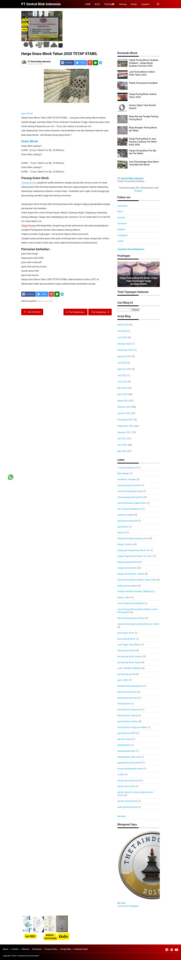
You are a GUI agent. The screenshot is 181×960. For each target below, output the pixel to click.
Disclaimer (37, 949)
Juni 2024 (122, 337)
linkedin (121, 229)
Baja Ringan (123, 473)
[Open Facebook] (167, 949)
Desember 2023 (125, 350)
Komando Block (33, 956)
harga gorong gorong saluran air (133, 550)
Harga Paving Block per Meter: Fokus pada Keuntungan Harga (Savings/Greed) (139, 281)
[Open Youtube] (176, 949)
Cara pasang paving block (130, 497)
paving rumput (124, 739)
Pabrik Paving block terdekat (143, 83)
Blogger (138, 190)
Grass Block (29, 141)
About (5, 949)
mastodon (122, 205)
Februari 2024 (124, 343)
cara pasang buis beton (129, 485)
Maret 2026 (123, 324)
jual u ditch (122, 680)
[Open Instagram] (171, 949)
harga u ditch (124, 597)
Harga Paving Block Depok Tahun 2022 (136, 579)
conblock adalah (125, 514)
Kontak (134, 4)
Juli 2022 (122, 375)
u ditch (120, 774)
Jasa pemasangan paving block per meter (138, 624)
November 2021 (125, 419)
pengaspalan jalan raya (128, 757)
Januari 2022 (124, 413)
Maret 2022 (123, 400)
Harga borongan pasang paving (133, 538)
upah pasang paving (127, 807)
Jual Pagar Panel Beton (129, 644)
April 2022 (122, 394)
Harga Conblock (125, 544)
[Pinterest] (89, 62)
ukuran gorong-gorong (128, 780)
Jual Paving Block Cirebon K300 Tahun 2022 (142, 73)
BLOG (97, 4)
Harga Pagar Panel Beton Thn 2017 (135, 556)
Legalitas (145, 4)
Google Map (65, 949)
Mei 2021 (122, 451)
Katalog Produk (81, 949)
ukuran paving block (127, 801)
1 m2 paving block (126, 467)
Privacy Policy (51, 949)
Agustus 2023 (124, 356)
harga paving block (126, 568)
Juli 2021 (122, 438)
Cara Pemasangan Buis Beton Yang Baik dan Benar (144, 163)
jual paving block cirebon (129, 656)
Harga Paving (28, 225)
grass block (27, 113)
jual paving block (125, 650)
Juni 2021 (122, 445)
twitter (120, 241)
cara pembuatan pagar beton (131, 503)
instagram (122, 235)
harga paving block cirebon (130, 573)
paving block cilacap (127, 715)
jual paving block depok (129, 662)
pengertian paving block (129, 762)
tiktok (120, 211)
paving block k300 (126, 733)
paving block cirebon (127, 721)
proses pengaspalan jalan (130, 768)
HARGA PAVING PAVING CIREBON (134, 591)
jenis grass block (125, 633)
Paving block (123, 703)
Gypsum (121, 532)
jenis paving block (126, 638)
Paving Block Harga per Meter (132, 727)
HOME (88, 4)
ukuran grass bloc (126, 786)
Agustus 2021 (124, 432)
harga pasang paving (127, 562)
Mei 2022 (122, 388)
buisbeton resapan (126, 479)
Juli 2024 (122, 331)
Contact (14, 949)
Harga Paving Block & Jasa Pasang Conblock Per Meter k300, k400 (143, 141)
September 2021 (125, 426)
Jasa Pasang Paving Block (130, 603)
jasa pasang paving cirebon (131, 618)
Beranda (121, 816)
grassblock (122, 526)
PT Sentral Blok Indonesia (130, 178)
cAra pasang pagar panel (129, 491)
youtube (121, 217)
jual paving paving (126, 674)
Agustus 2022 (124, 369)
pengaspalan (123, 745)
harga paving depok (127, 585)
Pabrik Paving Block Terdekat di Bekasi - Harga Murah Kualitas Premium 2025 (143, 63)
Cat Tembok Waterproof (129, 509)
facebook (122, 223)
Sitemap (122, 4)
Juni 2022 (122, 381)
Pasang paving (28, 182)
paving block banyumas (129, 709)
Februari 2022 (124, 407)
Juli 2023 (122, 362)
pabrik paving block (127, 692)
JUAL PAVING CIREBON (129, 668)
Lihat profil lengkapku (128, 906)
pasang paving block (127, 697)
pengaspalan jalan (126, 751)
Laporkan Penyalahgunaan (130, 249)
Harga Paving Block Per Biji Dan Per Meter (142, 152)
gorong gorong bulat (127, 520)
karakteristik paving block (130, 686)
